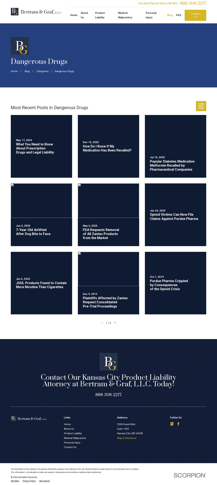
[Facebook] (178, 424)
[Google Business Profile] (172, 424)
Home (67, 424)
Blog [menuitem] (170, 15)
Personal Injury (72, 442)
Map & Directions (126, 438)
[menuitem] (15, 481)
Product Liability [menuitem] (100, 15)
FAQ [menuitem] (178, 15)
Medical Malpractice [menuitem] (125, 15)
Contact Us (195, 15)
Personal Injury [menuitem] (151, 15)
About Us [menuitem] (84, 15)
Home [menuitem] (73, 15)
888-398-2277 (193, 3)
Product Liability (73, 433)
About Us (69, 428)
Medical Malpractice (75, 438)
